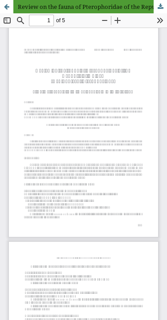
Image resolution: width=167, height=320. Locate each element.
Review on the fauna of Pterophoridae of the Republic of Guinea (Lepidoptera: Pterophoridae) (92, 7)
